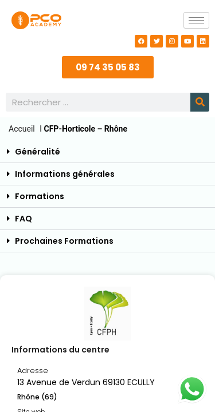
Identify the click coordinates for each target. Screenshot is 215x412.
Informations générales (65, 174)
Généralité (37, 151)
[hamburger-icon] (196, 20)
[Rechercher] (199, 102)
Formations (39, 196)
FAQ (23, 218)
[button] (107, 152)
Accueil (22, 128)
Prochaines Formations (64, 241)
